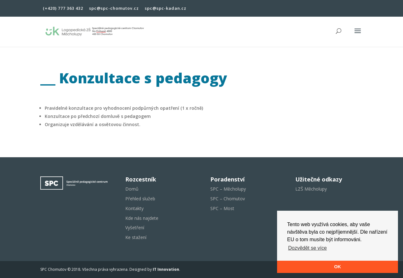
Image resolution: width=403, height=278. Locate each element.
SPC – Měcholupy (228, 189)
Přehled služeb (140, 199)
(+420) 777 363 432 (63, 8)
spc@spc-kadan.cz (165, 8)
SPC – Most (222, 208)
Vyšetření (134, 228)
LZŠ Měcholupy (311, 189)
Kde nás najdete (141, 218)
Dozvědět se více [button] (307, 248)
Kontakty (134, 208)
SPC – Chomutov (227, 199)
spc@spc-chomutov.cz (114, 8)
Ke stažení (135, 237)
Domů (132, 189)
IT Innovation (166, 269)
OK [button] (337, 266)
